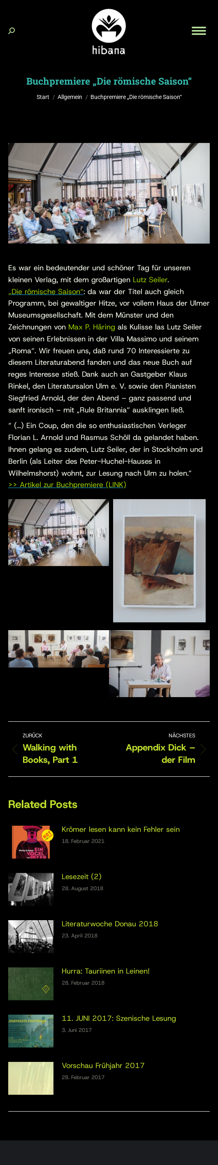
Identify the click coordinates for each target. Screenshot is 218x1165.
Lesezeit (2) (82, 877)
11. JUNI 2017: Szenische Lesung (119, 1018)
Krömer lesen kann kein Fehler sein (121, 829)
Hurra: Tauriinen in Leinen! (106, 971)
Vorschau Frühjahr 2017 (103, 1066)
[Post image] (30, 842)
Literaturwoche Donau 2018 (110, 924)
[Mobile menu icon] (199, 31)
